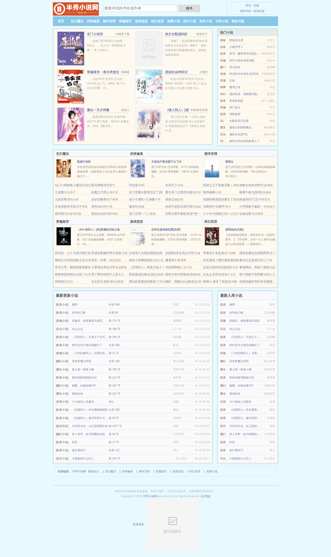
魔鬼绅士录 (172, 260)
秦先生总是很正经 (251, 260)
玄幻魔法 (77, 21)
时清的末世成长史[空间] (244, 73)
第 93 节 (114, 418)
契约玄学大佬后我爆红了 (87, 345)
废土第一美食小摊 (83, 369)
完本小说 (205, 21)
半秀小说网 (79, 471)
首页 (61, 21)
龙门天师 (135, 213)
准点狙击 (234, 67)
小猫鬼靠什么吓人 (83, 458)
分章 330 (114, 409)
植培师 (59, 213)
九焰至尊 (61, 199)
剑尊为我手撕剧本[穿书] (181, 213)
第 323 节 (114, 458)
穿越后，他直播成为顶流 (87, 320)
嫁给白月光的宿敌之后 (70, 260)
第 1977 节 (115, 426)
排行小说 (189, 21)
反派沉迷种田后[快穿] (217, 267)
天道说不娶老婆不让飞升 (166, 161)
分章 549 (114, 304)
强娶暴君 (234, 114)
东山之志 (77, 329)
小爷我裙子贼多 (249, 206)
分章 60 (113, 312)
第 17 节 (114, 442)
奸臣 (74, 442)
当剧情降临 (172, 267)
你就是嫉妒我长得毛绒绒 (255, 281)
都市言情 (109, 21)
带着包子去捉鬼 (213, 253)
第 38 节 (114, 434)
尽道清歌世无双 (65, 206)
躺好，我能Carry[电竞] (180, 281)
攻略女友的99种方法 (252, 185)
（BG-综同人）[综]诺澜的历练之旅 (98, 229)
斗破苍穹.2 (236, 47)
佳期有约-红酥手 (214, 206)
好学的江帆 (79, 312)
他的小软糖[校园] (140, 260)
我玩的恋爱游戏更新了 (144, 281)
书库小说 (221, 21)
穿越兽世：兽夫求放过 (103, 72)
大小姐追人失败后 (83, 401)
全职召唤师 (98, 199)
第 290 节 (114, 337)
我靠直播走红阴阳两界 (254, 253)
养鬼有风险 (236, 100)
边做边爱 (245, 213)
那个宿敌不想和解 (251, 274)
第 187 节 (114, 385)
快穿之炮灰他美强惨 (241, 60)
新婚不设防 (84, 161)
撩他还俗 (77, 393)
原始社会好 (98, 213)
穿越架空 (125, 21)
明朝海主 (61, 281)
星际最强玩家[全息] (141, 274)
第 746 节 (114, 369)
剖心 (111, 401)
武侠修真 (93, 21)
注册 (256, 5)
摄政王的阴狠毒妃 (240, 127)
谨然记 (169, 199)
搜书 (189, 8)
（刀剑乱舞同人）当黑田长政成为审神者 (97, 353)
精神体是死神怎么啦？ (70, 274)
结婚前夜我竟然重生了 (218, 199)
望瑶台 (229, 161)
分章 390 (114, 345)
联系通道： (165, 524)
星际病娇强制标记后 (84, 377)
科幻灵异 (157, 21)
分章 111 (114, 450)
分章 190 (114, 361)
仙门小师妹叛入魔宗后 (70, 185)
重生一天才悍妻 (98, 110)
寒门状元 (234, 107)
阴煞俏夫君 (236, 40)
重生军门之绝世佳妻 (178, 192)
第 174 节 (114, 320)
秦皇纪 (133, 206)
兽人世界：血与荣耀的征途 (88, 434)
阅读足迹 (259, 11)
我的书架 (245, 11)
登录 (248, 5)
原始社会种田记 (176, 72)
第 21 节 (114, 353)
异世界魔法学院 (81, 361)
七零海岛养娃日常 (103, 267)
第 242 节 (114, 393)
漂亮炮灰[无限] (234, 229)
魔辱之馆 (234, 87)
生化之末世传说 (213, 274)
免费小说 (173, 21)
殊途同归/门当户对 (251, 199)
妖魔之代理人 (100, 192)
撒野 (74, 304)
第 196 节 (114, 329)
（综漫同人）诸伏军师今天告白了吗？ (95, 418)
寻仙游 (133, 185)
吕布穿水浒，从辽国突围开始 (90, 426)
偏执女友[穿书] (238, 134)
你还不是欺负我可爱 (178, 206)
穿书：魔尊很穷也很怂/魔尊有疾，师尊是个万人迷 (260, 53)
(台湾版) (205, 496)
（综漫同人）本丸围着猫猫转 (90, 409)
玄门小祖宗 (95, 34)
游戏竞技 (141, 21)
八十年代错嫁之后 (215, 213)
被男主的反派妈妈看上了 (244, 141)
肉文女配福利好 (176, 34)
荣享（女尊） (100, 260)
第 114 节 (114, 377)
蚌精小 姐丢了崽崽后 (217, 281)
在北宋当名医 (100, 281)
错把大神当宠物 (175, 274)
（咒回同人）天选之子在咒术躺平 (92, 337)
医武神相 (97, 185)
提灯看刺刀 (79, 450)
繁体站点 (93, 471)
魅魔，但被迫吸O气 (84, 385)
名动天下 (171, 185)
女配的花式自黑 (239, 120)
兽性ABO (97, 206)
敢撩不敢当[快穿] (250, 192)
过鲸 (232, 80)
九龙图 (59, 192)
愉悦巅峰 (209, 192)
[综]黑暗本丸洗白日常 (179, 253)
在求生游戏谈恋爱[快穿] (166, 229)
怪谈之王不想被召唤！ (218, 185)
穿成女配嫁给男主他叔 (106, 253)
